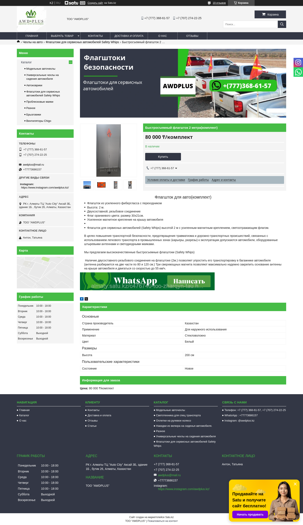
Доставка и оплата (128, 35)
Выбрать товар (62, 35)
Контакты (95, 35)
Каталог (26, 62)
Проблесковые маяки (39, 101)
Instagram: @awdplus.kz (240, 420)
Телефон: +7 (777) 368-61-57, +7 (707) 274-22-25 (255, 410)
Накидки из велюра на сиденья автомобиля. (184, 425)
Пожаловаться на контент (163, 521)
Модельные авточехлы (40, 68)
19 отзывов (219, 2)
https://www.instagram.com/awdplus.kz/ (45, 187)
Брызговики (33, 114)
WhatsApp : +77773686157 (241, 415)
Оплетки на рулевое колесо (173, 420)
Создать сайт (95, 2)
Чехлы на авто (33, 42)
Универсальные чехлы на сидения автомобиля (186, 436)
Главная (31, 35)
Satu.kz (169, 517)
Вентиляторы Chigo (38, 120)
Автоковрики (34, 85)
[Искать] (282, 24)
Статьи (92, 425)
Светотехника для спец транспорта (178, 415)
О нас (162, 35)
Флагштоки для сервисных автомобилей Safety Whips (82, 42)
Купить (163, 156)
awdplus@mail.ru (33, 164)
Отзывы (192, 35)
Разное (30, 108)
